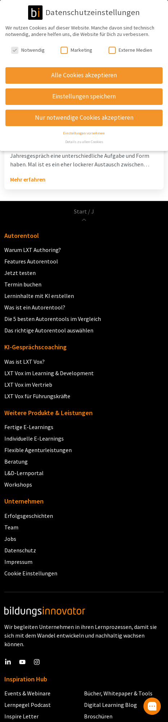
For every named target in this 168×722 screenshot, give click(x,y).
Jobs (10, 538)
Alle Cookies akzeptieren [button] (84, 71)
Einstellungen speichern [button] (84, 92)
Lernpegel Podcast (27, 704)
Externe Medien (130, 45)
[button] (152, 706)
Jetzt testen (20, 272)
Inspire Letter (21, 716)
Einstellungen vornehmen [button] (84, 129)
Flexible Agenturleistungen (38, 450)
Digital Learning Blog (110, 704)
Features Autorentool (31, 261)
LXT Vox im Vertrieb (28, 384)
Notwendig (28, 45)
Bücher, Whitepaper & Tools (118, 693)
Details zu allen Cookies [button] (84, 137)
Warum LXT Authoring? (32, 249)
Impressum (18, 561)
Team (11, 527)
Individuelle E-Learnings (34, 438)
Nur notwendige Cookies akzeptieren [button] (84, 113)
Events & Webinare (27, 693)
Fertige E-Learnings (28, 427)
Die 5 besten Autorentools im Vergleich (52, 318)
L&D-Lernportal (24, 473)
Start (80, 211)
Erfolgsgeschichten (28, 515)
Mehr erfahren (27, 179)
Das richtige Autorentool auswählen (48, 330)
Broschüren (98, 716)
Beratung (16, 461)
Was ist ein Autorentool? (34, 307)
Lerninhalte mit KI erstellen (39, 295)
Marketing (76, 45)
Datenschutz (20, 550)
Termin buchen (22, 284)
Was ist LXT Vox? (24, 361)
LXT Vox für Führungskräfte (37, 396)
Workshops (18, 484)
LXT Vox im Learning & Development (49, 373)
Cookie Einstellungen (30, 573)
